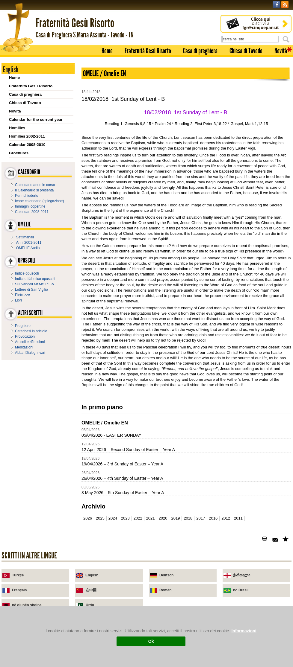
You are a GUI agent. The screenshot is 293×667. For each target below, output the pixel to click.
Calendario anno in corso (35, 185)
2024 (112, 518)
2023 (125, 518)
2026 (87, 518)
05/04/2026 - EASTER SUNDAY (111, 435)
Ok (151, 641)
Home (107, 51)
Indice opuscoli (27, 273)
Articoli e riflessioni (30, 342)
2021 (150, 518)
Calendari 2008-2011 (32, 212)
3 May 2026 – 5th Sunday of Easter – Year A (122, 492)
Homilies (17, 128)
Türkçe (18, 575)
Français (19, 590)
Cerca (287, 39)
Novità (280, 51)
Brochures (18, 153)
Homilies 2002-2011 (27, 136)
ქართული (241, 575)
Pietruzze (22, 295)
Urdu (90, 605)
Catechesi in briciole (31, 331)
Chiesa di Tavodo (245, 51)
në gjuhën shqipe (27, 605)
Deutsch (166, 575)
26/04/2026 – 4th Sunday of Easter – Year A (122, 478)
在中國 (91, 590)
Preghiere (23, 326)
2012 (225, 518)
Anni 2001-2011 (29, 242)
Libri (18, 300)
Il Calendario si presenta (34, 190)
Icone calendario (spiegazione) (39, 201)
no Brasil (240, 590)
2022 (138, 518)
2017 (200, 518)
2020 (163, 518)
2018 (188, 518)
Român (165, 590)
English (91, 575)
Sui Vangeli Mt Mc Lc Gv (34, 284)
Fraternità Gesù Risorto (148, 51)
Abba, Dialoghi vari (30, 353)
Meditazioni (24, 347)
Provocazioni (25, 336)
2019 (175, 518)
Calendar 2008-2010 (27, 144)
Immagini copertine (30, 206)
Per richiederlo (26, 196)
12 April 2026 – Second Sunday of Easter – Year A (128, 449)
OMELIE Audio (28, 248)
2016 (213, 518)
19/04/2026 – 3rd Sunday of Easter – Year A (122, 464)
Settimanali (25, 237)
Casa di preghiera (200, 51)
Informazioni (243, 630)
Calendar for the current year (35, 119)
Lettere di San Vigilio (31, 289)
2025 (100, 518)
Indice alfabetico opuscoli (35, 279)
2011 (238, 518)
